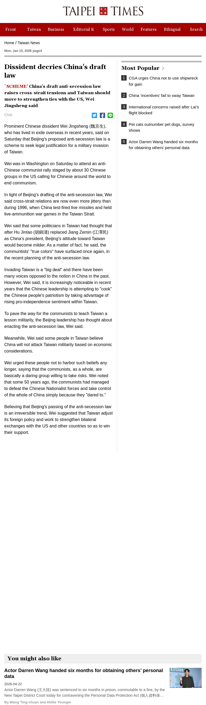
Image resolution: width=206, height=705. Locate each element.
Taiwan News (29, 43)
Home (9, 43)
